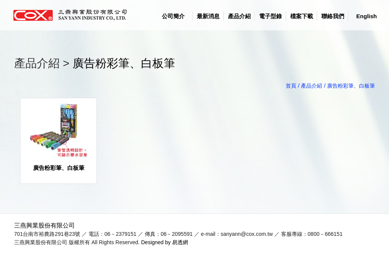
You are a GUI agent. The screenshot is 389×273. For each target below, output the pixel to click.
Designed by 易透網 (164, 242)
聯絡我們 (332, 16)
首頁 (291, 86)
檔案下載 (301, 16)
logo (73, 15)
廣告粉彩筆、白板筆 (124, 63)
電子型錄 (270, 16)
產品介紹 (239, 16)
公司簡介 (173, 16)
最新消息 (208, 16)
